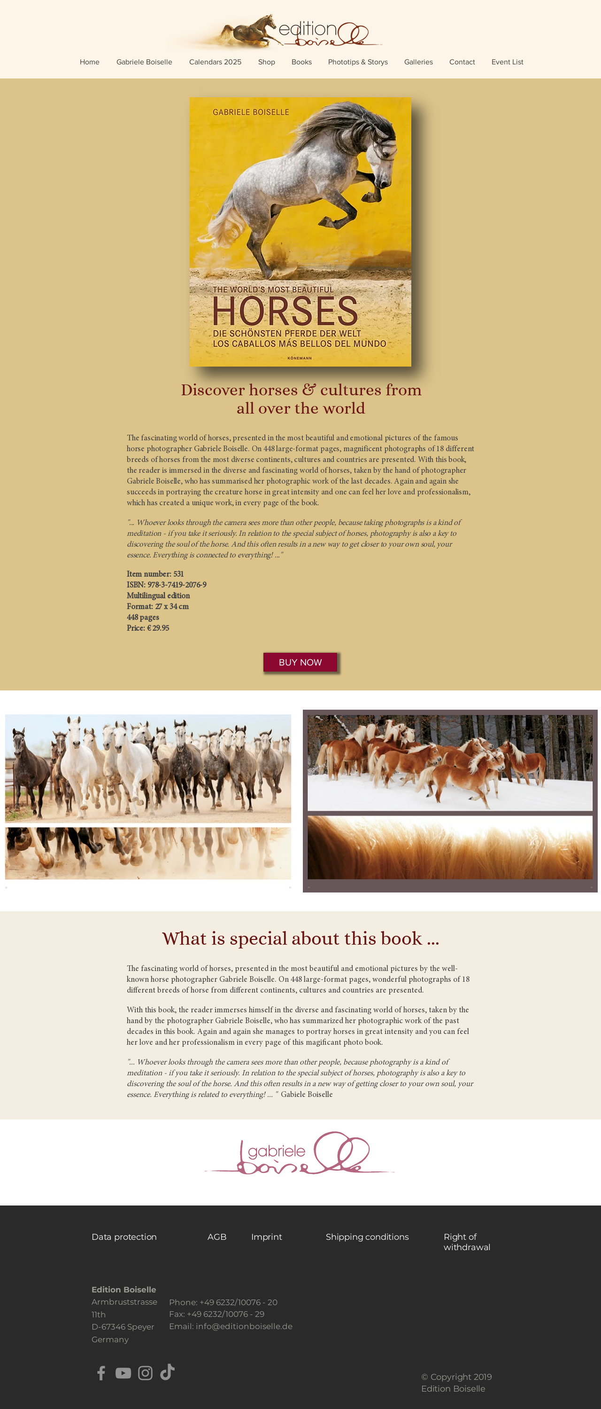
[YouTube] (123, 1373)
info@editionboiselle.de (244, 1326)
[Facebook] (101, 1373)
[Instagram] (145, 1373)
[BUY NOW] (300, 662)
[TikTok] (167, 1373)
